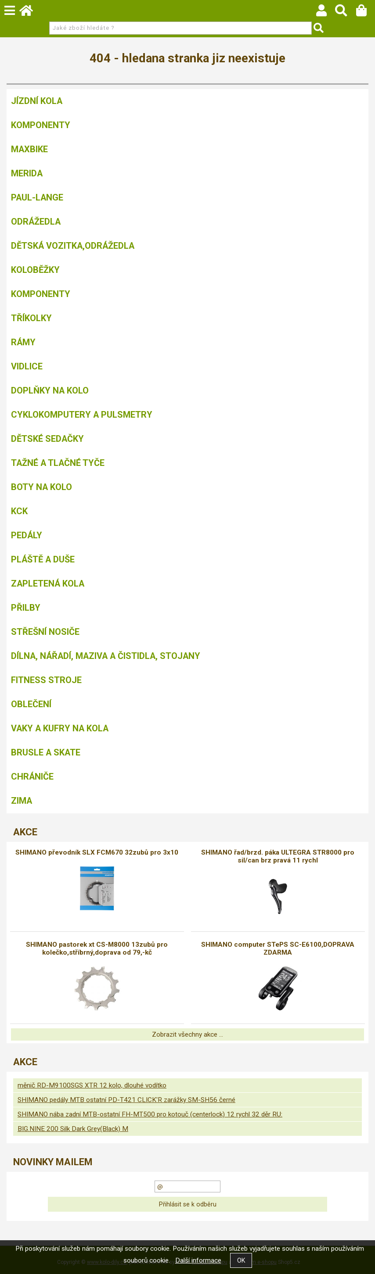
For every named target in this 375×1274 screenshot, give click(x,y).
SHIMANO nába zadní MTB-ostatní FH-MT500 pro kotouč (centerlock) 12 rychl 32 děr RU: (150, 1114)
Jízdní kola (36, 101)
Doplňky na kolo (50, 390)
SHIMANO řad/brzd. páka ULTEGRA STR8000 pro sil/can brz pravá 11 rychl (277, 856)
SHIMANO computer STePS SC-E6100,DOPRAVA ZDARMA (277, 948)
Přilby (25, 607)
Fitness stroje (46, 680)
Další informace (198, 1260)
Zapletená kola (47, 583)
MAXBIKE (29, 149)
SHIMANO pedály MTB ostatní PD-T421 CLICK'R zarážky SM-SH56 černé (126, 1100)
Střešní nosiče (45, 631)
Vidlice (27, 366)
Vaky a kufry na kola (59, 728)
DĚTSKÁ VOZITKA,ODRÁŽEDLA (72, 245)
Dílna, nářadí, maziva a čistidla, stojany (105, 656)
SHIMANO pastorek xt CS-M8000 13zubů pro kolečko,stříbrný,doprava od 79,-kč (97, 948)
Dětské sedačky (47, 438)
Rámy (23, 342)
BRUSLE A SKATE (45, 752)
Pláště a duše (43, 559)
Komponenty (40, 125)
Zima (21, 800)
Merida (27, 173)
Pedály (26, 535)
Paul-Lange (37, 197)
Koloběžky (35, 270)
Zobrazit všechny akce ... (187, 1034)
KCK (19, 511)
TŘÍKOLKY (31, 318)
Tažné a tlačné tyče (58, 463)
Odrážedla (36, 221)
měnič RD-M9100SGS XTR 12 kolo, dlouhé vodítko (92, 1085)
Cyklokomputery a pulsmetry (81, 414)
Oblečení (31, 704)
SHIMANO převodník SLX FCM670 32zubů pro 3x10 (96, 852)
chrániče (32, 776)
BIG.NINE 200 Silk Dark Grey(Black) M (73, 1129)
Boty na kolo (41, 487)
